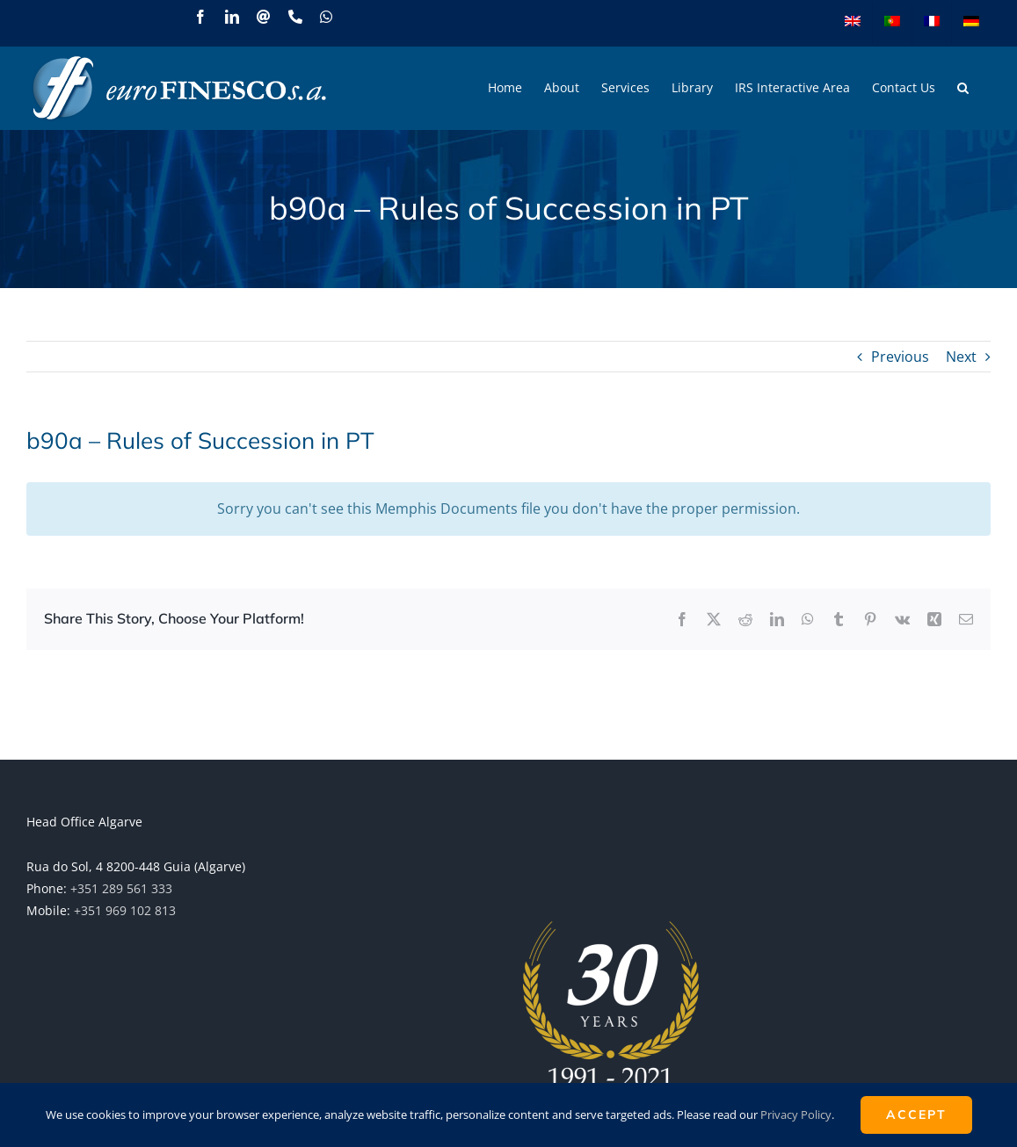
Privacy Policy (796, 1114)
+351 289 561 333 (121, 888)
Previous (900, 356)
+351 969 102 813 (125, 910)
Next (961, 356)
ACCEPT (916, 1114)
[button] (963, 88)
